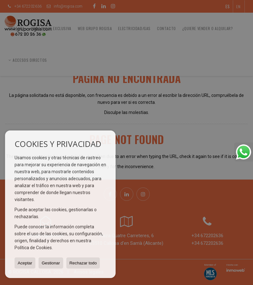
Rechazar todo (83, 263)
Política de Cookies (33, 247)
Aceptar (25, 263)
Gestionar (51, 263)
